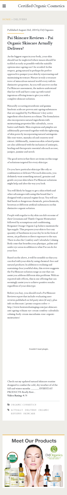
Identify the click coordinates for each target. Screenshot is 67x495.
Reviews (16, 413)
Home (7, 19)
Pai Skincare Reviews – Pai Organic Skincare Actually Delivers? (30, 43)
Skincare (29, 413)
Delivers (30, 410)
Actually (17, 410)
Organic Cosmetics (23, 405)
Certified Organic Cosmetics (41, 6)
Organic (43, 410)
